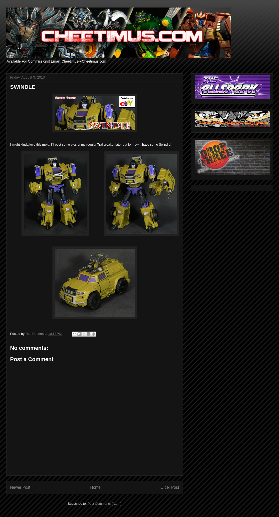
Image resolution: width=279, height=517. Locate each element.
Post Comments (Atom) (104, 503)
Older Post (170, 487)
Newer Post (20, 487)
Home (95, 487)
